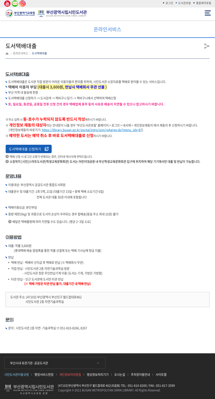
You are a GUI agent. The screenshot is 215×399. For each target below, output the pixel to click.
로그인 (169, 3)
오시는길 (119, 374)
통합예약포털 (203, 3)
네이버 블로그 (14, 3)
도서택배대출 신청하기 (29, 148)
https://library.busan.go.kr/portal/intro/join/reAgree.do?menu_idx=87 (92, 130)
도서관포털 (184, 3)
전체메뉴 (208, 12)
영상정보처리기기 (98, 374)
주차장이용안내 (140, 374)
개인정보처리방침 (70, 374)
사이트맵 (161, 374)
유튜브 (6, 3)
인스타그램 (21, 3)
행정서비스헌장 (44, 374)
